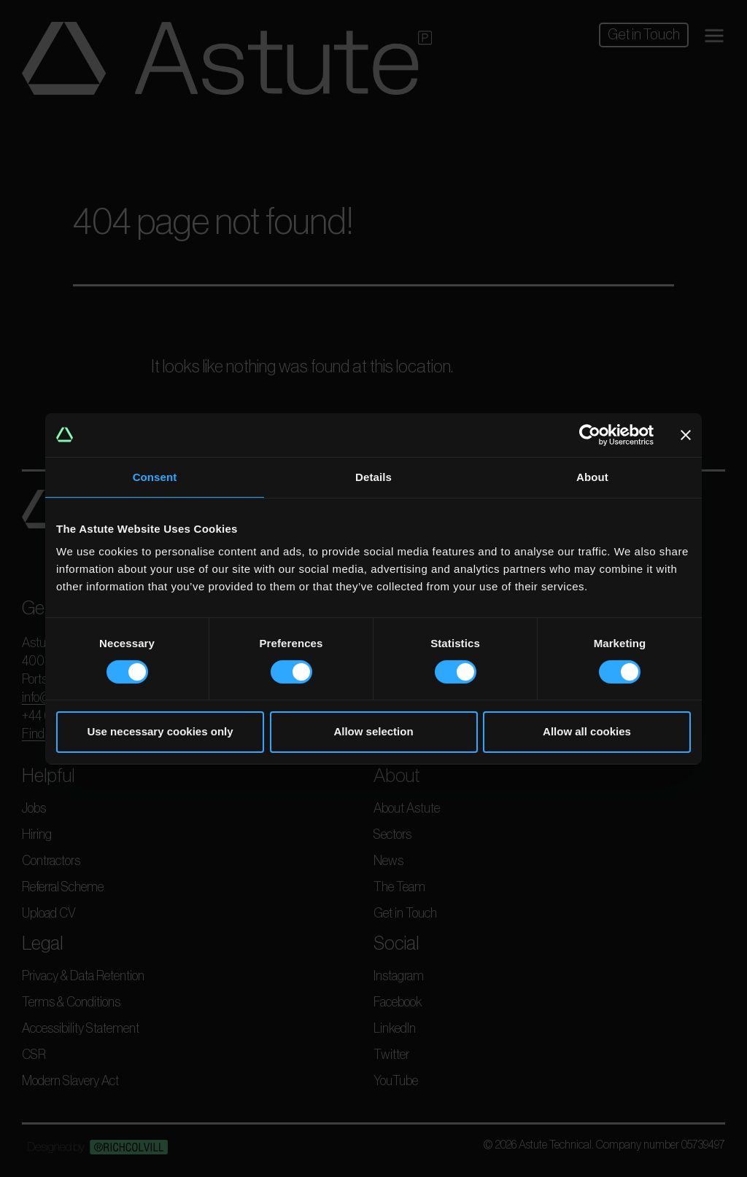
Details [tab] (373, 476)
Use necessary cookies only (160, 731)
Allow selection (373, 731)
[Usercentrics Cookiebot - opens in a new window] (590, 434)
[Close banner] (686, 434)
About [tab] (592, 476)
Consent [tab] (155, 476)
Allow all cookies (587, 731)
